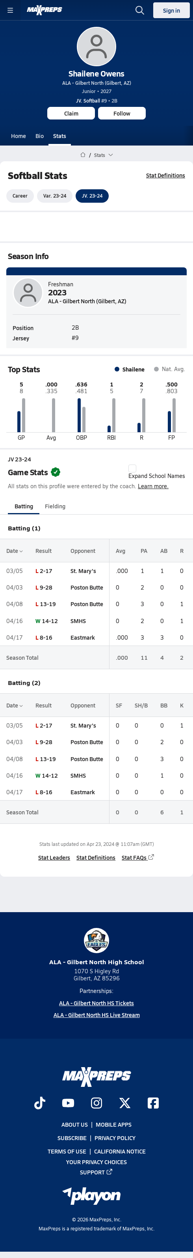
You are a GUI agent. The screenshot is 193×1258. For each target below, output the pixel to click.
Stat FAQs (138, 857)
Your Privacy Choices (96, 1161)
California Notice (120, 1151)
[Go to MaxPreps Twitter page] (125, 1104)
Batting (24, 506)
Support (96, 1172)
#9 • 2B (96, 100)
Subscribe (72, 1138)
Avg (120, 550)
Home (18, 136)
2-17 (46, 571)
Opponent (83, 550)
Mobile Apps (114, 1124)
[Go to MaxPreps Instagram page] (96, 1104)
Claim (71, 113)
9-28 (46, 587)
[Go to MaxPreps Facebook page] (153, 1104)
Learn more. (153, 486)
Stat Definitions (165, 175)
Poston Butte (87, 587)
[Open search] (140, 10)
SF (119, 705)
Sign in (171, 10)
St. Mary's (83, 571)
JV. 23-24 (92, 196)
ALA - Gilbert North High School (96, 947)
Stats (59, 136)
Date (14, 550)
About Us (74, 1124)
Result (43, 550)
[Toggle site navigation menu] (10, 10)
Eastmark (83, 637)
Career (20, 196)
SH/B (141, 705)
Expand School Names (156, 472)
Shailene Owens (96, 73)
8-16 (46, 637)
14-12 (50, 621)
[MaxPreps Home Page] (83, 155)
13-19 (48, 604)
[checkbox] (132, 468)
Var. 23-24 (54, 196)
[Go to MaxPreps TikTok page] (39, 1104)
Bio (39, 136)
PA (144, 550)
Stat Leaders (54, 857)
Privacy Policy (115, 1138)
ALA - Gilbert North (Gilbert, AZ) (96, 82)
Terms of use (67, 1151)
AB (163, 550)
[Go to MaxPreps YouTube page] (68, 1104)
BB (163, 705)
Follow (121, 113)
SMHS (78, 621)
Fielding (55, 506)
